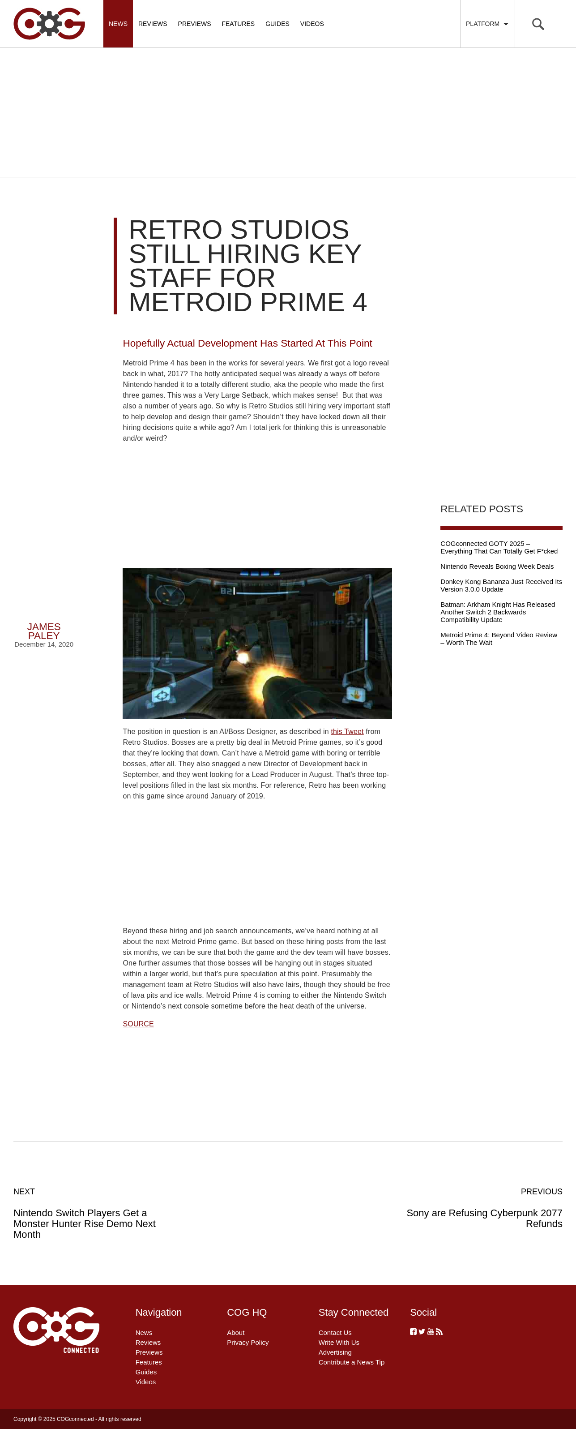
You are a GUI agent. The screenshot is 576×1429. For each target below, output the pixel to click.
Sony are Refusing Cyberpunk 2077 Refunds (480, 1207)
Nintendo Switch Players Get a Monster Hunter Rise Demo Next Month (95, 1213)
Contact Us (335, 1332)
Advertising (335, 1352)
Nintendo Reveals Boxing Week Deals (497, 566)
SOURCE (138, 1024)
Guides (277, 23)
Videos (312, 23)
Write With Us (339, 1342)
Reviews (152, 23)
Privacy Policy (248, 1342)
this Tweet (347, 731)
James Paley (44, 631)
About (235, 1332)
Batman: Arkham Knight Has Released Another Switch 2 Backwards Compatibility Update (497, 612)
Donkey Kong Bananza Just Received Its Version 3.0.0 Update (501, 585)
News (118, 23)
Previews (194, 23)
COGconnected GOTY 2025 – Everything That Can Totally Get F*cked (499, 547)
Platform (487, 23)
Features (238, 23)
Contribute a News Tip (352, 1362)
